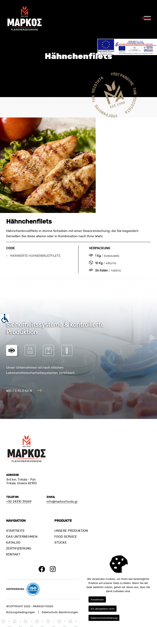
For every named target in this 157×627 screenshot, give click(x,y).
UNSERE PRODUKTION (71, 531)
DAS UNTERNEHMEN (21, 536)
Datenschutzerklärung (104, 617)
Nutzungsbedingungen (20, 612)
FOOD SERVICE (65, 536)
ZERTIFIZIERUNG (18, 548)
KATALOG (13, 542)
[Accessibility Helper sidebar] (5, 318)
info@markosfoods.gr (62, 501)
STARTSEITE (15, 531)
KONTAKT (13, 554)
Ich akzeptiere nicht (102, 608)
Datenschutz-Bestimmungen (60, 612)
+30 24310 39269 (18, 501)
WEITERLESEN (24, 391)
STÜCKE (60, 542)
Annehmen (97, 599)
